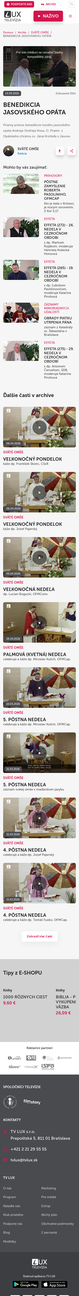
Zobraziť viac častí (39, 936)
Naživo (48, 16)
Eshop (45, 1206)
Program (9, 1197)
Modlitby (9, 1241)
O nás (7, 1188)
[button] (60, 151)
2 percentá (49, 1232)
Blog (6, 1232)
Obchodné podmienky (57, 1224)
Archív (48, 4)
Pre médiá (48, 1197)
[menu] (70, 16)
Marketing (48, 1188)
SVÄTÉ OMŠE (40, 32)
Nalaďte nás (11, 1206)
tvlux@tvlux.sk (24, 1159)
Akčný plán (49, 1215)
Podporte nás (19, 4)
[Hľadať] (71, 4)
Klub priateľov (13, 1215)
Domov (8, 32)
